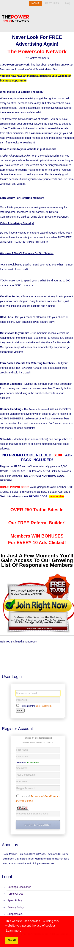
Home (35, 3)
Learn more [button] (13, 930)
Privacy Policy (15, 907)
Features (52, 3)
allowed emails (24, 801)
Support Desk (15, 913)
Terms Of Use (15, 893)
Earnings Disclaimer (19, 886)
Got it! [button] (12, 940)
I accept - (38, 798)
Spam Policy (14, 900)
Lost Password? (44, 706)
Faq (67, 3)
